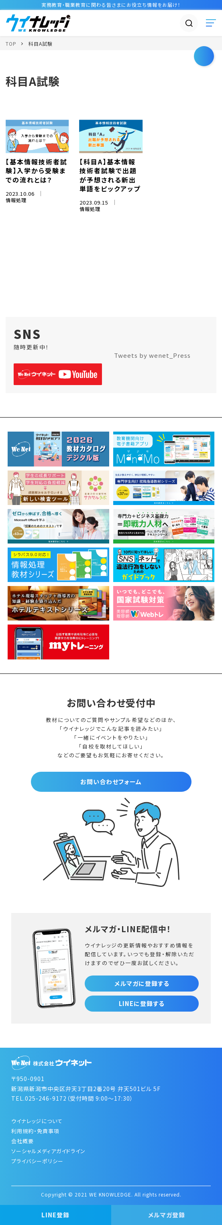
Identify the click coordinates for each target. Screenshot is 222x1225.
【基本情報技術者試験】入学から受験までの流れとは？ (36, 171)
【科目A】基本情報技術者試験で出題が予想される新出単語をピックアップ (110, 175)
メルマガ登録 (166, 1215)
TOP (11, 43)
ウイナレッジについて (37, 1121)
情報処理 (16, 200)
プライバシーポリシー (37, 1161)
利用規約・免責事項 (35, 1131)
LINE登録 (55, 1215)
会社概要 (22, 1141)
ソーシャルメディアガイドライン (48, 1151)
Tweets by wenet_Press (152, 355)
